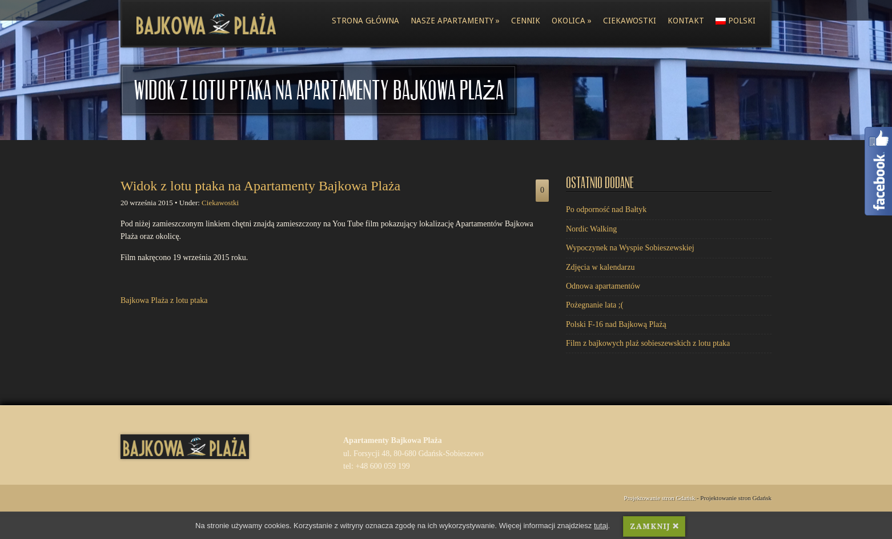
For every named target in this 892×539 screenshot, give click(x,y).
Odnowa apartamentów (603, 286)
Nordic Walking (591, 229)
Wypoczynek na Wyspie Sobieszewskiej (630, 247)
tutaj (601, 526)
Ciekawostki (629, 20)
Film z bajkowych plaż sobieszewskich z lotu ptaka (648, 343)
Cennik (525, 20)
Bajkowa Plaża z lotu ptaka (163, 300)
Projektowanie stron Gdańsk (660, 497)
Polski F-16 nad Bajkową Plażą (616, 324)
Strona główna (365, 20)
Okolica (572, 20)
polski (736, 20)
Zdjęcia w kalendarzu (600, 267)
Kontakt (686, 20)
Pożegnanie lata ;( (594, 305)
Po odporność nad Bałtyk (606, 209)
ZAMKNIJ (654, 526)
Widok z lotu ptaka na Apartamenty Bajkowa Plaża (260, 185)
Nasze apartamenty (455, 20)
